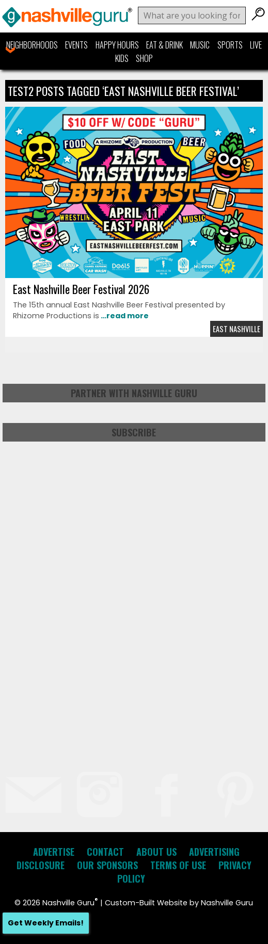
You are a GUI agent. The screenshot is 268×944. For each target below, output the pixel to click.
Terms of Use (178, 865)
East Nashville (236, 328)
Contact (105, 851)
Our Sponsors (107, 865)
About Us (156, 851)
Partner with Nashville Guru (134, 393)
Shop (144, 58)
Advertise (53, 851)
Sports (230, 45)
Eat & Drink (164, 45)
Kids (122, 58)
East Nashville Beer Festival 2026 (81, 289)
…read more (124, 316)
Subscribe (134, 432)
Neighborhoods (32, 45)
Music (200, 45)
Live (256, 45)
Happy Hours (117, 45)
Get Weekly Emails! (46, 923)
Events (76, 45)
